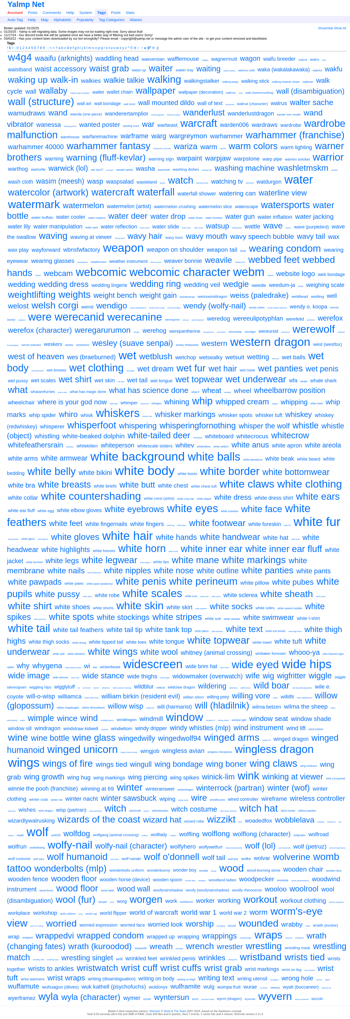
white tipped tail (106, 642)
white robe (107, 595)
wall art (84, 103)
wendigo (111, 305)
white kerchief (34, 562)
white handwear (230, 537)
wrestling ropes (52, 960)
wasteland (147, 182)
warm (208, 147)
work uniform (67, 913)
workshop (45, 912)
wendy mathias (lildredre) (277, 308)
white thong (79, 642)
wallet (98, 92)
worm (259, 912)
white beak (279, 458)
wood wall (133, 888)
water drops (195, 217)
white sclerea (240, 595)
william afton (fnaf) (92, 698)
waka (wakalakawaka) (284, 69)
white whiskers (76, 653)
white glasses (43, 539)
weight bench (115, 295)
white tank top (169, 629)
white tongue (166, 641)
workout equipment (336, 902)
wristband (261, 956)
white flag (170, 525)
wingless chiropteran (219, 751)
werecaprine (172, 319)
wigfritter (291, 675)
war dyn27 (97, 169)
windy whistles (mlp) (200, 728)
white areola (323, 445)
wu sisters (263, 988)
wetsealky (211, 357)
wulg (209, 987)
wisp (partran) (71, 810)
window (184, 717)
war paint (109, 170)
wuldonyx (158, 987)
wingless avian (183, 750)
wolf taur (233, 858)
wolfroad (318, 834)
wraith (307, 926)
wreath (161, 946)
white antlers (221, 446)
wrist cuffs (181, 968)
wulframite (186, 986)
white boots (187, 473)
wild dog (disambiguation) (302, 688)
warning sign (161, 159)
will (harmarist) (174, 707)
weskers (53, 344)
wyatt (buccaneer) (301, 987)
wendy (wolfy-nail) (214, 305)
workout (260, 899)
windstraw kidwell (80, 728)
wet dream (156, 368)
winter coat (38, 799)
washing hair (207, 170)
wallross (231, 92)
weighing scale (325, 285)
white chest (173, 485)
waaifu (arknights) (63, 58)
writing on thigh (186, 979)
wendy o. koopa (308, 306)
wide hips (306, 664)
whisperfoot (91, 425)
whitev (184, 445)
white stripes (177, 617)
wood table (107, 890)
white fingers (147, 524)
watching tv (227, 181)
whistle (305, 425)
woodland (202, 880)
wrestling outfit (38, 960)
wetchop (185, 357)
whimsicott (145, 404)
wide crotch (224, 667)
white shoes (72, 607)
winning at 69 (97, 788)
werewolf (313, 329)
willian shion (193, 697)
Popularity (85, 20)
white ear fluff (21, 510)
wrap (14, 937)
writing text (216, 977)
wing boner (226, 764)
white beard (308, 459)
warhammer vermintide (162, 148)
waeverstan (153, 59)
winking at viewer (292, 776)
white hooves (104, 551)
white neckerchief (94, 573)
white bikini (95, 472)
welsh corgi (54, 305)
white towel (262, 642)
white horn (142, 548)
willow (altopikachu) (304, 698)
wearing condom (285, 248)
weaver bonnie (183, 261)
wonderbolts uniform (127, 870)
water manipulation (57, 226)
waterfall (156, 192)
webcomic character (179, 272)
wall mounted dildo (166, 103)
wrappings (219, 936)
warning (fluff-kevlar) (106, 158)
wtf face (319, 980)
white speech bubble (289, 608)
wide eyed (255, 664)
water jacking (314, 216)
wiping (167, 799)
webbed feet (274, 259)
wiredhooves (217, 799)
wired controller (243, 799)
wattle (253, 226)
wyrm (195, 998)
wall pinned (230, 104)
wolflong (216, 833)
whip (202, 401)
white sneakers (201, 608)
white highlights (65, 549)
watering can (237, 193)
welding (317, 296)
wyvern (275, 996)
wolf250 (56, 835)
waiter (161, 68)
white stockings (123, 617)
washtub (334, 170)
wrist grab (223, 968)
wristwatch (97, 968)
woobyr (214, 871)
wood (231, 868)
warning (54, 159)
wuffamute (23, 986)
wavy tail (311, 236)
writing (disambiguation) (112, 978)
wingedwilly (136, 738)
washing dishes (186, 169)
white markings (254, 559)
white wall (58, 653)
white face (261, 509)
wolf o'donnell (171, 857)
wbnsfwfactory (81, 250)
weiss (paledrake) (259, 295)
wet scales (43, 380)
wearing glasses (52, 260)
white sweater (232, 618)
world (81, 914)
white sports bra (40, 619)
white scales (152, 593)
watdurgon (269, 182)
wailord (302, 59)
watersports (285, 204)
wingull (141, 764)
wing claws (273, 763)
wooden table (190, 880)
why (23, 666)
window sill (20, 728)
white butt (137, 484)
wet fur (191, 368)
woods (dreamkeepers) (300, 880)
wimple (41, 718)
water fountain (214, 217)
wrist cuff (139, 968)
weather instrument (128, 261)
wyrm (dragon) (229, 998)
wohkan (11, 835)
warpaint (189, 158)
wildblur (144, 686)
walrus (279, 103)
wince (67, 718)
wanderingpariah (157, 115)
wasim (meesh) (60, 181)
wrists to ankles (51, 968)
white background (137, 456)
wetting (258, 357)
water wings (198, 228)
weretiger (250, 331)
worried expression (98, 925)
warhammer (226, 136)
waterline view (283, 193)
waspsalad (120, 181)
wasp (95, 181)
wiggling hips (40, 687)
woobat (203, 870)
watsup (217, 226)
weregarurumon (103, 330)
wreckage (179, 948)
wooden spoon (167, 879)
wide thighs (142, 676)
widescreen (153, 664)
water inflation (275, 217)
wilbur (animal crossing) (122, 688)
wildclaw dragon (181, 687)
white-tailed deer (159, 435)
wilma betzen (266, 707)
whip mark (317, 403)
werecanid (79, 317)
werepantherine (184, 331)
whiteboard (219, 436)
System (85, 12)
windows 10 (210, 720)
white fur (316, 522)
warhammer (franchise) (295, 135)
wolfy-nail (70, 845)
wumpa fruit (229, 987)
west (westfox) (327, 344)
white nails (66, 570)
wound (232, 925)
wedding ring (155, 284)
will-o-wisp (40, 696)
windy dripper (151, 728)
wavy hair (144, 236)
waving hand (119, 238)
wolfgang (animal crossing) (116, 835)
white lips (161, 562)
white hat (276, 537)
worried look (165, 924)
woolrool (304, 888)
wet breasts (56, 370)
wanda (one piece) (86, 114)
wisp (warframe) (95, 811)
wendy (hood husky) (157, 308)
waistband (20, 69)
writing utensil (252, 978)
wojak (20, 835)
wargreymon (188, 136)
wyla (48, 996)
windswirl (104, 729)
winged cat (266, 740)
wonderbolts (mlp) (70, 868)
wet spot (121, 382)
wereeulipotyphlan (258, 318)
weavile (218, 260)
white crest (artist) (159, 498)
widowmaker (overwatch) (208, 676)
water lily (19, 226)
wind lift (296, 728)
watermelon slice (215, 206)
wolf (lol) (260, 845)
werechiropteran (198, 320)
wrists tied (305, 957)
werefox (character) (40, 330)
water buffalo (42, 217)
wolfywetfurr (211, 847)
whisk (87, 415)
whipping (294, 402)
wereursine (285, 332)
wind (89, 718)
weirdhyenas (187, 296)
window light (239, 719)
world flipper (113, 913)
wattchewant (237, 228)
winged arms (232, 737)
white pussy (57, 594)
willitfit (287, 696)
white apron (287, 445)
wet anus (275, 358)
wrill (119, 959)
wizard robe (194, 821)
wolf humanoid (77, 857)
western (214, 343)
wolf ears (38, 858)
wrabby (292, 924)
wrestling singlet (87, 958)
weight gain (158, 295)
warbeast (167, 125)
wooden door (334, 870)
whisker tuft (268, 415)
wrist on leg (291, 969)
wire (199, 797)
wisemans (12, 811)
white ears (318, 496)
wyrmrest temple (207, 999)
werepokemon (208, 332)
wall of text (210, 103)
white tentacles (217, 631)
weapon (123, 247)
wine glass (94, 737)
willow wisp (125, 706)
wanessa (48, 124)
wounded (258, 923)
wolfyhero (183, 846)
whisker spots (235, 415)
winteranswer (160, 789)
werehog (154, 330)
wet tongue (161, 380)
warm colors (253, 146)
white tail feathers (78, 629)
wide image (29, 675)
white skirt (180, 607)
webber (38, 275)
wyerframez (21, 998)
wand (57, 112)
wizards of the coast (99, 819)
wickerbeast (110, 667)
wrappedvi (55, 935)
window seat (268, 718)
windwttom (121, 728)
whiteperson (117, 445)
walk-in (64, 80)
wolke (246, 858)
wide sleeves (60, 677)
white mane (195, 560)
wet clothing (96, 368)
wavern (288, 228)
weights (74, 294)
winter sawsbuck (129, 798)
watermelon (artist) (129, 206)
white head (295, 539)
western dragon (270, 341)
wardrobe (290, 125)
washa (145, 168)
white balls (214, 456)
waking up (28, 80)
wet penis (322, 368)
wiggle (320, 675)
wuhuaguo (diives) (60, 987)
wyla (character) (90, 997)
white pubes (293, 582)
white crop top (185, 498)
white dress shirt (274, 498)
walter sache (311, 102)
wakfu (334, 69)
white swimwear (268, 617)
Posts (33, 12)
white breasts (64, 484)
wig (268, 675)
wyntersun (171, 997)
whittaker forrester (270, 653)
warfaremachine (99, 136)
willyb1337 (150, 708)
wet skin (104, 380)
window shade (311, 718)
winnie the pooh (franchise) (43, 788)
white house (173, 551)
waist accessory (61, 69)
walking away (230, 81)
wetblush (156, 356)
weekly (300, 286)
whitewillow (204, 446)
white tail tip (124, 629)
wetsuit (234, 357)
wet (127, 355)
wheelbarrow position (289, 390)
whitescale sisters (155, 445)
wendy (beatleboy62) (138, 308)
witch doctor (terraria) (228, 811)
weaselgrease (82, 262)
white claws (247, 484)
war (148, 124)
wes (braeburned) (91, 357)
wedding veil (202, 284)
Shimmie (154, 1011)
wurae (250, 987)
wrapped (27, 937)
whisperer (52, 426)
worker (205, 900)
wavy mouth (206, 236)
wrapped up (161, 937)
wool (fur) (75, 899)
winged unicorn (82, 749)
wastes (162, 183)
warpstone (247, 158)
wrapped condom (110, 935)
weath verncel (155, 262)
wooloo (276, 889)
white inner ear (212, 549)
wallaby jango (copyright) (79, 93)
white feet (66, 523)
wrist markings (262, 969)
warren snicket (297, 159)
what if (195, 391)
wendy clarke (257, 307)
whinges (156, 403)
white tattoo (202, 631)
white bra (21, 485)
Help (70, 12)
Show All (340, 28)
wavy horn (174, 237)
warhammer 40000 (36, 147)
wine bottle (50, 738)
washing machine (245, 168)
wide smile (75, 678)
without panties (307, 810)
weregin (137, 332)
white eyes (192, 508)
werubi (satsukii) (31, 344)
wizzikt (221, 819)
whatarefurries (42, 391)
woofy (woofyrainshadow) (207, 890)
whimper (129, 402)
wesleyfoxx (82, 344)
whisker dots (147, 416)
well (332, 296)
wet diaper (131, 371)
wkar (240, 822)
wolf (37, 832)
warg (158, 136)
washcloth (164, 169)
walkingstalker (201, 81)
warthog (18, 168)
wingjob (149, 751)
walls (241, 93)
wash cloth (20, 182)
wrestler (230, 946)
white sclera (216, 596)
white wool (159, 652)
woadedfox (258, 820)
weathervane (98, 261)
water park (91, 227)
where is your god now (72, 402)
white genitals (13, 539)
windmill (151, 718)
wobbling (320, 822)
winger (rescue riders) (129, 752)
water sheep (144, 228)
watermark (34, 204)
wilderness (233, 688)
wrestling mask (297, 948)
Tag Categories (111, 20)
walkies (91, 80)
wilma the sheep (306, 706)
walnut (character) (252, 104)
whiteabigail (197, 438)
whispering (138, 425)
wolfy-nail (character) (131, 846)
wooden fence (28, 879)
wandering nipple (173, 115)
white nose (174, 570)
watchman (250, 183)
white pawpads (35, 581)
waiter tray (185, 70)
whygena (47, 665)
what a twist (62, 392)
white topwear (218, 640)
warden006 (234, 125)
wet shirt (75, 379)
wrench (200, 946)
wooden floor (74, 878)
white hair (127, 535)
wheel (242, 390)
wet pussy (18, 380)
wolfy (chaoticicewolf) (234, 848)
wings (24, 763)
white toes (136, 642)
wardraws (264, 124)
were (40, 317)
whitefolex (70, 447)
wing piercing (147, 777)
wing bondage (179, 764)
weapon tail (222, 249)
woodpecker (256, 879)
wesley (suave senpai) (132, 343)
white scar (191, 596)
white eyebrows (134, 509)
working (229, 900)
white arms (23, 458)
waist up (139, 70)
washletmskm (303, 167)
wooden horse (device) (125, 879)
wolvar (262, 858)
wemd (87, 306)
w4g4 (20, 57)
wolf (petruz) (309, 846)
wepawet (21, 320)
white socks (231, 606)
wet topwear (199, 379)
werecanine (134, 317)
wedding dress (63, 284)
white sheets (320, 596)
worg (122, 901)
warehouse (69, 137)
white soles (265, 608)
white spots (71, 617)
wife (253, 675)
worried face (132, 925)
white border (230, 471)
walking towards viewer (286, 81)
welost (18, 306)
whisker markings (185, 414)
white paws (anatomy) (100, 583)
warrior (328, 157)
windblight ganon (107, 720)
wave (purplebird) (311, 226)
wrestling (264, 946)
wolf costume (19, 858)
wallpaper (155, 90)
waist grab (109, 68)
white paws (74, 583)
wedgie (236, 284)
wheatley (227, 392)
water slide (165, 226)
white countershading (91, 496)
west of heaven (36, 356)
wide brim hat (201, 666)
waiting (208, 68)
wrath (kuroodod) (100, 946)
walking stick (255, 81)
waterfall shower (196, 194)
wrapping (188, 937)
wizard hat (162, 819)
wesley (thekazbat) (187, 344)
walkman (308, 81)
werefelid (295, 319)
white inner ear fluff (283, 549)
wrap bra (288, 938)
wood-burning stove (264, 870)
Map (44, 20)
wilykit (22, 720)
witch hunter (288, 810)
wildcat (161, 687)
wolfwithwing (37, 847)
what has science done (148, 390)
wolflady (159, 834)
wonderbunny (158, 870)
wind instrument (258, 728)
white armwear (64, 458)
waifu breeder (279, 59)
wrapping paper (246, 938)
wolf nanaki (131, 858)
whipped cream (242, 401)
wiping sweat (183, 800)
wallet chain (120, 92)
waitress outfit (246, 70)
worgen (146, 899)
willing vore (251, 695)
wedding (21, 284)
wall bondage (107, 103)
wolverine (291, 857)
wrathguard (299, 938)
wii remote (86, 688)
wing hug (78, 777)
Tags (101, 12)
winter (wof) (288, 787)
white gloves (75, 537)
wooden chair (303, 869)
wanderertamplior (126, 113)
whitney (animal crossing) (216, 652)
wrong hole (297, 978)
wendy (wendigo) (174, 308)
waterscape (246, 206)
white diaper (204, 498)
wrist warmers (33, 979)
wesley (69, 344)
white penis (141, 581)
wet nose (247, 370)
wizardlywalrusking (31, 820)
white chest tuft (204, 486)
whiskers (118, 413)
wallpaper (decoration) (200, 92)
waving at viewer (91, 237)
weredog (218, 318)
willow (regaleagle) (68, 707)
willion (275, 698)
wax (333, 236)
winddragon (127, 719)
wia (95, 667)
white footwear (217, 523)
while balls (113, 404)
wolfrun (17, 846)
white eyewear (229, 511)
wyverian (250, 998)
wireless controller (317, 798)
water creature (97, 217)
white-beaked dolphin (93, 436)
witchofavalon (160, 810)
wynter (147, 998)
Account (15, 12)
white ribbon (87, 596)
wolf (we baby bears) (337, 848)
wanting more (131, 125)
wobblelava (294, 819)
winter (130, 787)
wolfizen (145, 835)
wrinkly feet (232, 960)
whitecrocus (252, 436)
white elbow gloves (79, 510)
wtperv (327, 980)
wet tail (137, 380)
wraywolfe (141, 948)
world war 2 (233, 913)
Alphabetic (62, 20)
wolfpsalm (299, 835)
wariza (185, 146)
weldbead (300, 296)
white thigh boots (295, 631)
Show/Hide (325, 28)
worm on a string (36, 926)
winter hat (56, 799)
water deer (127, 215)
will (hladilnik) (222, 705)
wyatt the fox (326, 988)
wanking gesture (70, 126)
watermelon (83, 205)
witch (115, 808)
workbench (186, 901)
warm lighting (296, 147)
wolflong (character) (262, 834)
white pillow (254, 582)
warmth (223, 148)
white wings (113, 651)
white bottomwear (296, 472)
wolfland (173, 835)
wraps (269, 935)
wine (18, 737)
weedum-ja (282, 285)
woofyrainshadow (168, 890)
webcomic (101, 272)
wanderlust (204, 112)
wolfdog (76, 833)
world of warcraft (154, 912)
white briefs (105, 486)
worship (200, 923)
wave (273, 225)
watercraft (112, 192)
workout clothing (303, 900)
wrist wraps (66, 977)
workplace (19, 913)
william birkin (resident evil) (140, 696)
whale (303, 381)
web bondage (331, 274)
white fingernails (106, 524)
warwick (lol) (68, 168)
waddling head (117, 58)
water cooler (70, 217)
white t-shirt (308, 618)
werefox (330, 318)
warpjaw (218, 158)
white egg (45, 511)
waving (53, 235)
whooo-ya (304, 652)
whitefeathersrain (35, 445)
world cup (91, 913)
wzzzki (317, 998)
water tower (186, 228)
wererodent (221, 332)
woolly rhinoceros (247, 890)
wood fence (46, 890)
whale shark (323, 380)
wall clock (129, 104)
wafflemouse (183, 58)
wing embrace (308, 765)
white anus (250, 444)
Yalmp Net (25, 4)
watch (180, 180)
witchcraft (135, 810)
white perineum (203, 581)
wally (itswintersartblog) (259, 92)
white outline (218, 570)
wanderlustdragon (251, 113)
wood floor (77, 888)
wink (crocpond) (335, 778)
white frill (287, 525)
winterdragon (185, 789)
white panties (267, 570)
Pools (116, 12)
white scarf (204, 596)
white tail (29, 628)
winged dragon (291, 739)
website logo (295, 273)
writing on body (157, 978)
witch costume (194, 809)
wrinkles (211, 958)
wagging (205, 60)
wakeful (317, 70)
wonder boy (184, 870)
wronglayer (274, 980)
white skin (140, 605)
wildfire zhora (245, 688)
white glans (28, 538)
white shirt (30, 605)
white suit (213, 618)
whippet (275, 404)
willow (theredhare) (93, 707)
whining (176, 402)
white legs (62, 560)
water (298, 179)
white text (244, 629)
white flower (181, 525)
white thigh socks (49, 642)
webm (249, 271)
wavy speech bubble (262, 236)
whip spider (42, 415)
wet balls (293, 357)
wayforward (45, 250)
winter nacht (81, 798)
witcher (146, 811)
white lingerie (145, 562)
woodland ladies (222, 880)
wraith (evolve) (325, 925)
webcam (58, 273)
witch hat (258, 808)
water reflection (119, 226)
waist (324, 60)
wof (339, 822)
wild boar (272, 685)
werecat (186, 320)
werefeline (311, 320)
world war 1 (199, 912)
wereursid (268, 331)
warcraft (198, 123)
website (270, 275)
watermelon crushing (175, 206)
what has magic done (88, 391)
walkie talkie (124, 80)
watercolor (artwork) (48, 192)
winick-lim (218, 776)
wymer (131, 998)
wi (87, 665)
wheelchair (21, 402)
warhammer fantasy (108, 145)
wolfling (189, 834)
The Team (180, 1011)
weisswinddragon (212, 296)
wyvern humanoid (302, 999)
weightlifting (32, 295)
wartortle (38, 169)
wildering (212, 686)
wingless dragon (274, 749)
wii (79, 688)
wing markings (109, 777)
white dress (233, 497)
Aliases (136, 20)
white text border (276, 631)
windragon (47, 728)
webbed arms (240, 262)
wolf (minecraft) (285, 848)
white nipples (127, 570)
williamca (70, 696)
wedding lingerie (109, 285)
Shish (167, 1011)
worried (61, 923)
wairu (314, 59)
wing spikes (184, 777)
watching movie (202, 183)
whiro (68, 414)
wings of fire (67, 763)
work (171, 901)
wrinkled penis (178, 958)
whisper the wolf (264, 426)
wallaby (53, 90)
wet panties (280, 368)
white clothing (309, 484)
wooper (102, 901)
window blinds (223, 720)
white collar (23, 497)
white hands (176, 537)
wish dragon (46, 810)
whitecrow (290, 435)
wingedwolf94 (179, 738)
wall (30, 91)
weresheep (235, 331)
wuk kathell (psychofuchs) (114, 986)
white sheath (286, 594)
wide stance (103, 675)
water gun (240, 216)
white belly (52, 471)
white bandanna (252, 459)
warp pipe (272, 159)
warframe (134, 136)
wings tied (111, 764)
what (18, 390)
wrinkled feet (141, 958)
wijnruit (96, 688)
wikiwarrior (106, 688)
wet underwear (256, 379)
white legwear (109, 560)
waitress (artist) (229, 71)
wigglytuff (64, 686)
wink (248, 776)
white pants (313, 571)
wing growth (44, 776)
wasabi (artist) (124, 169)
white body (145, 471)
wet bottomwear (37, 371)
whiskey (298, 414)
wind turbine (316, 729)
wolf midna (115, 859)
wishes (27, 809)
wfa (293, 380)
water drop (168, 216)
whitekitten (87, 445)
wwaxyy (275, 987)
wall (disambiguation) (310, 91)
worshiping (221, 926)
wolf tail (213, 857)
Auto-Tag (15, 20)
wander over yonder (289, 114)
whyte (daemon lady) (73, 667)
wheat (211, 390)
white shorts (103, 608)
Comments (52, 12)
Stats (130, 12)
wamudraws (27, 113)
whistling (47, 436)
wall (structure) (41, 101)
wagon (250, 58)
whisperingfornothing (198, 425)
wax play (18, 250)
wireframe (274, 799)
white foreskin (264, 524)
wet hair (222, 368)
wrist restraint (309, 970)
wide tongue (165, 678)
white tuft (288, 641)
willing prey (218, 696)
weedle (259, 285)
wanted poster (99, 124)
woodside (283, 880)
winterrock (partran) (230, 787)
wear (243, 250)
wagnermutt (224, 59)
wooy (112, 902)
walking (164, 79)
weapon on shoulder (175, 249)
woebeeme (331, 822)
